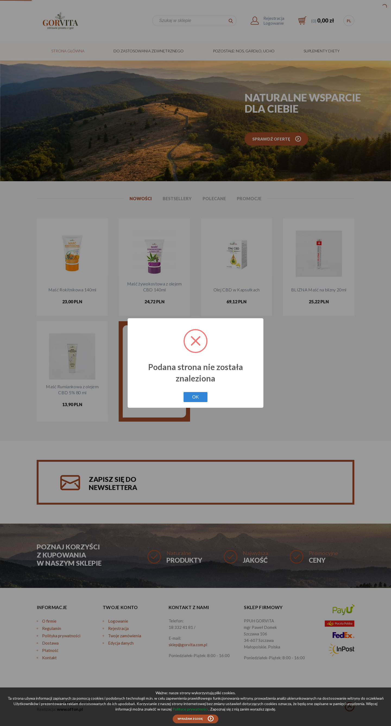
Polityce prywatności (190, 709)
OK (195, 397)
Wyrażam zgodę (190, 718)
